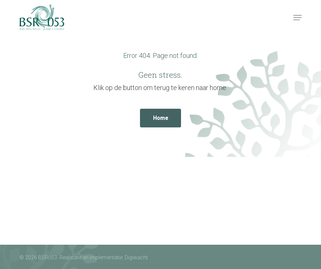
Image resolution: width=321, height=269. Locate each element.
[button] (297, 17)
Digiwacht (136, 257)
